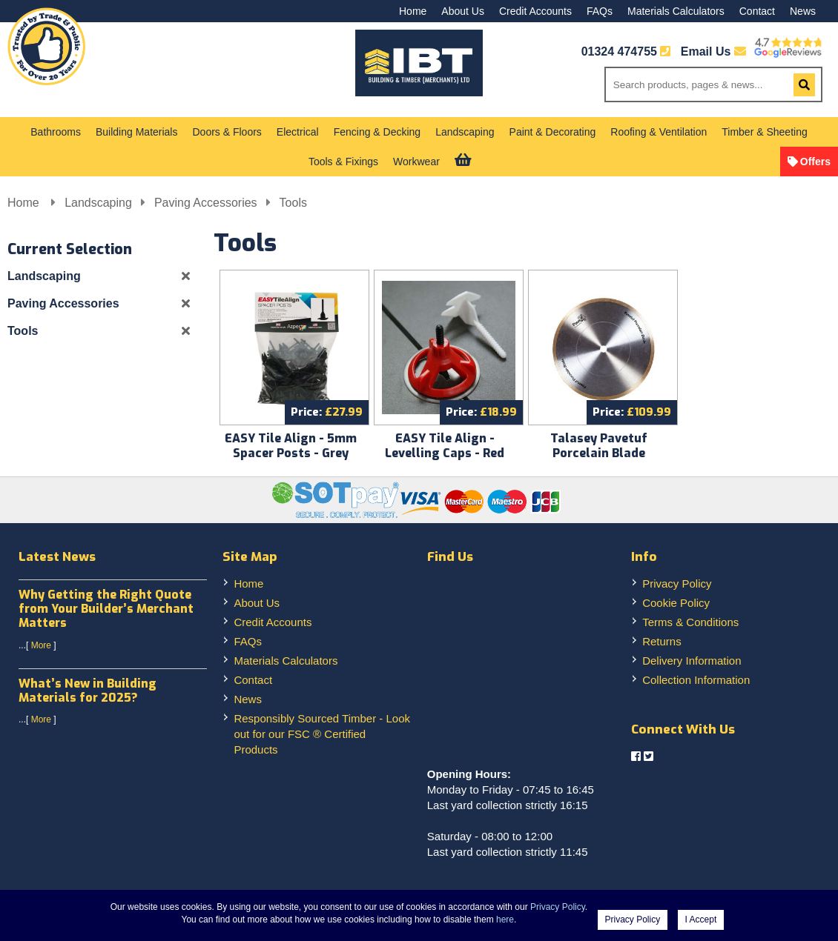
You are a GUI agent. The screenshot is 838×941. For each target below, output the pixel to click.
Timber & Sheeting (764, 132)
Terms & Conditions (690, 622)
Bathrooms (55, 132)
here (505, 919)
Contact (757, 11)
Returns (662, 641)
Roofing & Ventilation (658, 132)
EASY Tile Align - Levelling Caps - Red (444, 445)
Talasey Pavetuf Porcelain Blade (598, 445)
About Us (462, 11)
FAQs (600, 11)
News (803, 11)
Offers (815, 161)
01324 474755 (619, 51)
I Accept (701, 919)
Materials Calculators (676, 11)
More (41, 645)
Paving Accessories (205, 202)
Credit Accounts (535, 11)
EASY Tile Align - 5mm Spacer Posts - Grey (291, 445)
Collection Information (696, 680)
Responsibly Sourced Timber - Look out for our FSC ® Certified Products (322, 734)
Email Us (713, 51)
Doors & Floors (226, 132)
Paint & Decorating (552, 132)
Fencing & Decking (377, 132)
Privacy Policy (676, 583)
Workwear (416, 161)
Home (412, 11)
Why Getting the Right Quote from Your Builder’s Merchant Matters (106, 609)
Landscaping (464, 132)
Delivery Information (691, 660)
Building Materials (137, 132)
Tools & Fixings (343, 161)
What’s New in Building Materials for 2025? (87, 690)
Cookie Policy (676, 602)
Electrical (298, 132)
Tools (293, 202)
